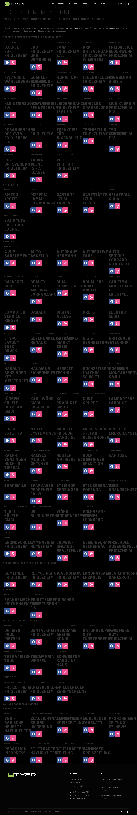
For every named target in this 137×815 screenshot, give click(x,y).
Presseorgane (60, 31)
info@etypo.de (78, 798)
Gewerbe (61, 28)
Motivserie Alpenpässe (111, 795)
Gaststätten (49, 28)
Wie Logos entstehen (110, 787)
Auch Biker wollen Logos (111, 779)
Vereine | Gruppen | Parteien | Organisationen (22, 28)
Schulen (71, 28)
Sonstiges (28, 31)
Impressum (42, 811)
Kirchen (116, 28)
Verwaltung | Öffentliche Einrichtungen (94, 28)
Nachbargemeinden (43, 31)
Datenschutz (53, 811)
